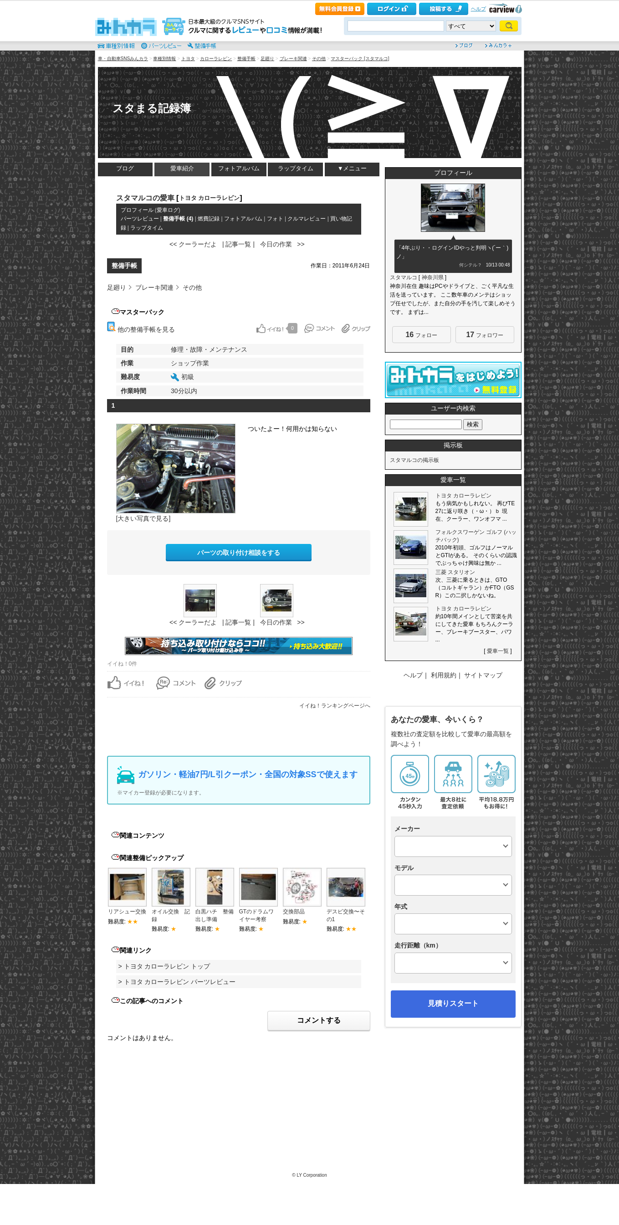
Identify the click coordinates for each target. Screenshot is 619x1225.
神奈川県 (433, 277)
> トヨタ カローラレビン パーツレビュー (177, 981)
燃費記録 (209, 218)
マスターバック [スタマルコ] (360, 58)
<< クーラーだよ (193, 244)
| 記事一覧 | (238, 244)
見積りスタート (453, 1003)
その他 (319, 58)
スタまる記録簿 (152, 108)
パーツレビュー (140, 218)
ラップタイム (295, 168)
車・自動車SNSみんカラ (123, 58)
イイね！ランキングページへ (334, 705)
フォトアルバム (239, 168)
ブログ (125, 168)
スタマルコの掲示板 (414, 460)
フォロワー (484, 334)
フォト (275, 218)
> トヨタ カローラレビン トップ (164, 966)
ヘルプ (478, 8)
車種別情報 (164, 58)
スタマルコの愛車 (145, 198)
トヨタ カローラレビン (209, 198)
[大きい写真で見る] (143, 518)
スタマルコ (403, 277)
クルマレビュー (306, 218)
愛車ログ (168, 210)
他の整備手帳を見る (141, 329)
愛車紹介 (182, 168)
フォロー (421, 334)
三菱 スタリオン (455, 572)
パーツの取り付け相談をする (238, 552)
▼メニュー (352, 168)
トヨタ (188, 58)
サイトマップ (483, 675)
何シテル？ (470, 264)
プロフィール (137, 210)
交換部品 (294, 911)
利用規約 (443, 675)
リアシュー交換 (127, 911)
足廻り (267, 58)
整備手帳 (246, 58)
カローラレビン (216, 58)
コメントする (319, 1020)
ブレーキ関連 (293, 58)
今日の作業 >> (282, 244)
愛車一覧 (498, 651)
